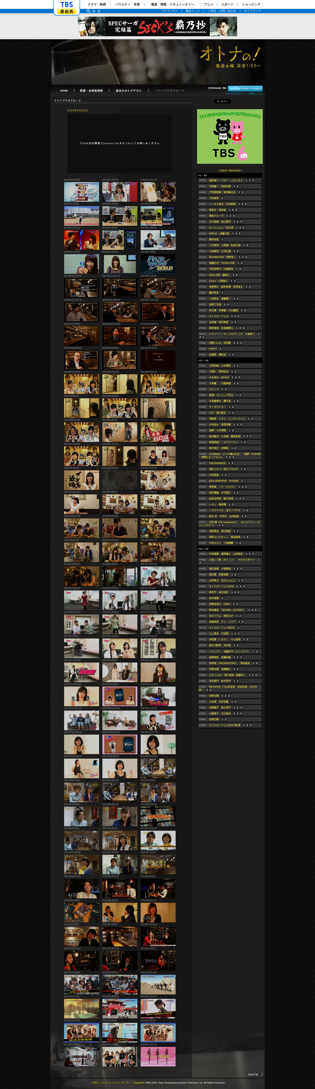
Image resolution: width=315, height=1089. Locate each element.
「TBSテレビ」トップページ (67, 4)
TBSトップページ (101, 1082)
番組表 (66, 11)
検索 (98, 11)
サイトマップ (121, 1082)
